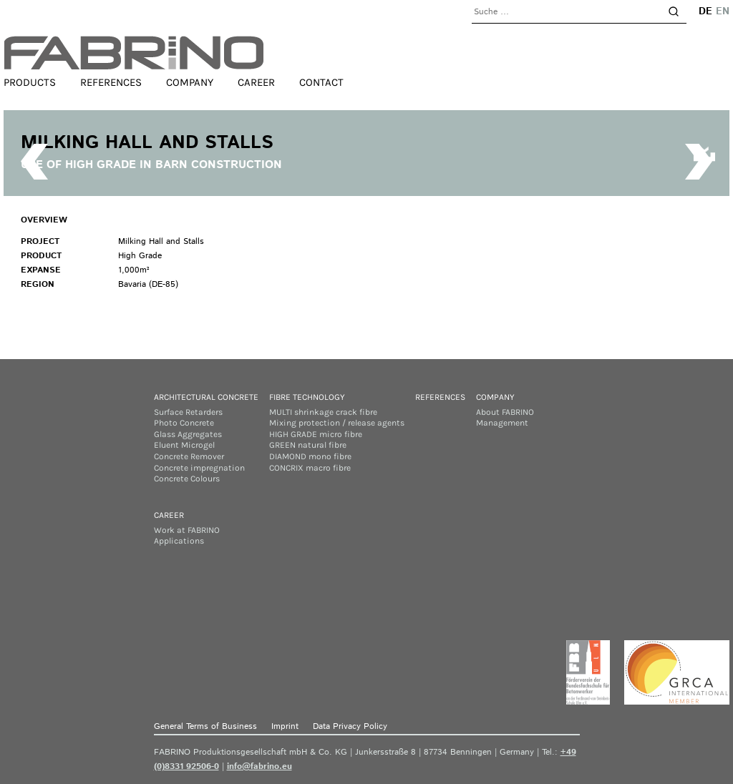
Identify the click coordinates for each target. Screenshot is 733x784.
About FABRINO (505, 412)
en (722, 11)
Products (30, 82)
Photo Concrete (184, 423)
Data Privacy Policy (350, 726)
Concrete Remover (189, 456)
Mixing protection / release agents (336, 423)
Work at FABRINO (187, 530)
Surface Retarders (188, 412)
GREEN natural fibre (307, 445)
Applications (179, 541)
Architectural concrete (206, 397)
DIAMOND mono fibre (310, 456)
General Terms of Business (205, 726)
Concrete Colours (187, 479)
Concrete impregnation (199, 468)
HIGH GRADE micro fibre (315, 434)
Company (189, 82)
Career (256, 82)
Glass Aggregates (188, 434)
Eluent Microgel (184, 445)
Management (502, 423)
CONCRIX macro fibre (310, 468)
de (705, 11)
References (111, 82)
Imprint (284, 726)
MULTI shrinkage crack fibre (323, 412)
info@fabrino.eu (259, 766)
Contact (321, 82)
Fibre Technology (307, 397)
